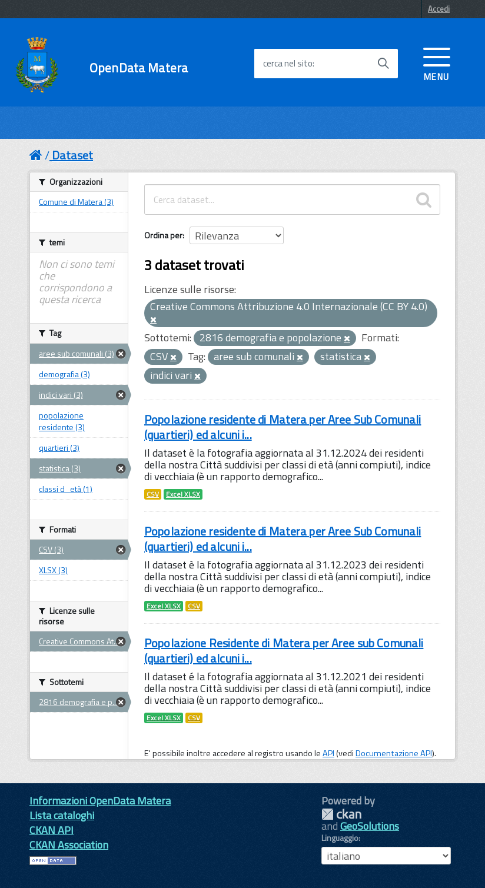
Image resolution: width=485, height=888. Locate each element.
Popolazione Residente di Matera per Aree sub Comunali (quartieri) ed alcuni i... (283, 650)
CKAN (341, 814)
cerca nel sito (288, 63)
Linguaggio (339, 838)
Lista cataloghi (61, 815)
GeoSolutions (369, 826)
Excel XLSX (183, 494)
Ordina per (163, 235)
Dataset (72, 155)
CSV (153, 494)
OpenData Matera (138, 68)
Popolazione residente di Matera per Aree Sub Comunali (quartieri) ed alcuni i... (282, 427)
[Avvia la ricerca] (383, 63)
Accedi (439, 9)
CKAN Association (68, 845)
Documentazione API (394, 753)
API (328, 753)
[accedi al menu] (436, 63)
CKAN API (51, 830)
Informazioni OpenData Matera (100, 801)
